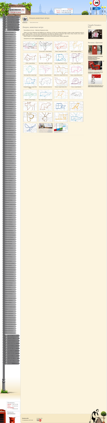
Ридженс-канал (9, 167)
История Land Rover (9, 123)
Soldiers (7, 250)
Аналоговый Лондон (10, 326)
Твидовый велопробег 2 (10, 267)
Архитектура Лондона (10, 226)
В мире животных (9, 300)
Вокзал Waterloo (9, 215)
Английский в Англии (12, 358)
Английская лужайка (10, 95)
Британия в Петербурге (10, 99)
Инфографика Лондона (12, 360)
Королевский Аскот (9, 104)
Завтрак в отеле (9, 110)
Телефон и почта (9, 256)
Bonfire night (8, 128)
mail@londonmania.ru (39, 38)
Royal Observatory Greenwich (11, 298)
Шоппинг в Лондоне (12, 355)
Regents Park (8, 191)
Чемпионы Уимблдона (10, 117)
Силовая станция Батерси (10, 204)
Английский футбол (12, 343)
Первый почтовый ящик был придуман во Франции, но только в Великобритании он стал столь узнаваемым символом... (95, 58)
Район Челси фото (9, 67)
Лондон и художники (10, 271)
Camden (7, 228)
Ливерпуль (8, 165)
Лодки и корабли (9, 180)
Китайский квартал (9, 230)
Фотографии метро (9, 134)
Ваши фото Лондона (10, 49)
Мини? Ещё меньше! (10, 56)
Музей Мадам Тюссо (10, 43)
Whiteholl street (9, 289)
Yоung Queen (8, 62)
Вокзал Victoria (9, 217)
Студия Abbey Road (9, 274)
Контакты (10, 363)
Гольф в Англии (9, 102)
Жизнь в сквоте (9, 36)
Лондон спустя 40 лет (10, 276)
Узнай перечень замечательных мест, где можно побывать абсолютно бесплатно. (95, 86)
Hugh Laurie (8, 182)
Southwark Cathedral (9, 193)
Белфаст (7, 202)
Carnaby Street (8, 189)
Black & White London (10, 60)
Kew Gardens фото (9, 69)
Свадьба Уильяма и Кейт (10, 322)
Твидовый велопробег (10, 78)
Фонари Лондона (9, 108)
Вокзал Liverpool (9, 221)
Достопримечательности (13, 340)
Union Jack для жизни (10, 156)
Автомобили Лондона (10, 232)
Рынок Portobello (9, 243)
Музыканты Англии (9, 330)
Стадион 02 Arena (9, 293)
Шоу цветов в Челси (10, 143)
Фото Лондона (11, 29)
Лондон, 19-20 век (9, 58)
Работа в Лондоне (11, 350)
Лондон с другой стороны (11, 306)
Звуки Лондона (8, 302)
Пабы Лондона (8, 154)
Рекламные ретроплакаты (10, 269)
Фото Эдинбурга (9, 149)
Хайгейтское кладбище (10, 263)
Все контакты (70, 8)
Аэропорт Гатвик (9, 200)
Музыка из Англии (12, 345)
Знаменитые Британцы (10, 169)
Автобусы (8, 197)
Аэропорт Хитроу (9, 282)
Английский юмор (12, 353)
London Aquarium (9, 285)
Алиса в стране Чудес (10, 84)
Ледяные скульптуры (10, 278)
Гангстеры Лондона (9, 47)
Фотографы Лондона (10, 328)
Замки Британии (9, 160)
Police (7, 295)
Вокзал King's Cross (9, 219)
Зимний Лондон (9, 147)
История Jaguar (9, 121)
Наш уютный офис (9, 141)
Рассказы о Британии (12, 27)
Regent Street (8, 245)
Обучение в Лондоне (12, 17)
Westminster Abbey (9, 213)
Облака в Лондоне (9, 86)
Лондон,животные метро (10, 73)
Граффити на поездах (10, 91)
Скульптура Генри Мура (10, 136)
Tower (7, 252)
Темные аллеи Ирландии (10, 332)
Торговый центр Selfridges (11, 319)
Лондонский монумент (10, 239)
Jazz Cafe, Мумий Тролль (10, 132)
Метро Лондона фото (10, 106)
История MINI (8, 119)
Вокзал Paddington (9, 224)
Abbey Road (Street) (9, 313)
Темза (7, 258)
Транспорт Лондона (12, 348)
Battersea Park (8, 176)
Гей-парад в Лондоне (10, 178)
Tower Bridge (8, 254)
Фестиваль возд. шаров (10, 145)
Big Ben (7, 206)
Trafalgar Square (9, 261)
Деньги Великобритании (10, 97)
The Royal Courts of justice (11, 195)
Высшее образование (12, 22)
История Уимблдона (10, 112)
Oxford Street (8, 287)
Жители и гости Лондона (10, 234)
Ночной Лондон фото (10, 41)
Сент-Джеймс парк (9, 315)
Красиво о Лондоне (9, 34)
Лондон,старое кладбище (10, 75)
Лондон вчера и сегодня (10, 158)
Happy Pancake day (9, 126)
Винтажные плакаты (10, 54)
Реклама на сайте (25, 418)
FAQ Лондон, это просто (13, 338)
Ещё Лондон (8, 38)
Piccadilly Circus (9, 241)
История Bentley (9, 93)
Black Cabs (8, 152)
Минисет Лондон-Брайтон (11, 115)
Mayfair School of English (10, 317)
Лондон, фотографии (10, 32)
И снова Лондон (9, 51)
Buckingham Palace (9, 208)
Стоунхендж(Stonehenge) (10, 80)
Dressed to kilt (8, 139)
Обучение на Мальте (12, 19)
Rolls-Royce (8, 171)
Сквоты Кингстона (9, 173)
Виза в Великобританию (13, 24)
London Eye (8, 184)
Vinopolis (7, 304)
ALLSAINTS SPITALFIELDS (11, 324)
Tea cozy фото (8, 71)
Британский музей (9, 311)
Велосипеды (8, 210)
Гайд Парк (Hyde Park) (10, 82)
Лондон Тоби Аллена (10, 163)
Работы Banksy (8, 45)
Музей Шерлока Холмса (10, 65)
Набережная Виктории (10, 291)
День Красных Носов (10, 130)
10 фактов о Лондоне (12, 335)
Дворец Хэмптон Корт (10, 280)
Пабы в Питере (8, 265)
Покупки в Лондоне (9, 237)
